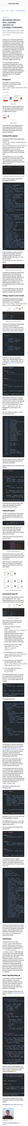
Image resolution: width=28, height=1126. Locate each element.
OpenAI (4, 1124)
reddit (12, 1104)
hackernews (19, 1104)
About (7, 10)
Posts (3, 10)
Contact (12, 10)
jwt (19, 412)
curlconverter (11, 363)
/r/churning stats (16, 993)
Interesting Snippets (20, 10)
